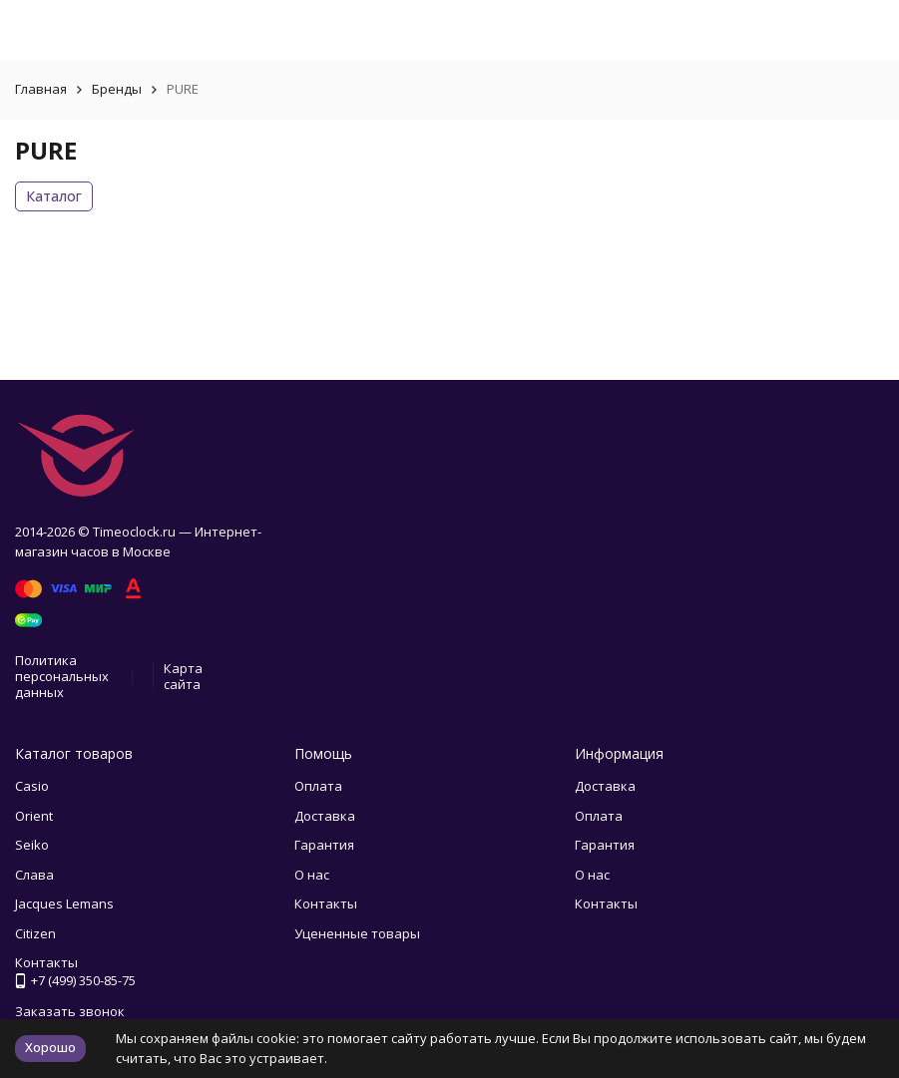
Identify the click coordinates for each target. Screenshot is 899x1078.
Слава (34, 875)
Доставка (324, 816)
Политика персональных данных (62, 675)
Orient (34, 816)
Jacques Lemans (64, 903)
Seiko (32, 845)
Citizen (35, 933)
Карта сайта (183, 676)
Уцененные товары (357, 933)
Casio (32, 786)
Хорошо (50, 1047)
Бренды (117, 89)
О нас (311, 875)
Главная (41, 89)
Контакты (325, 903)
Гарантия (324, 845)
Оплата (318, 786)
